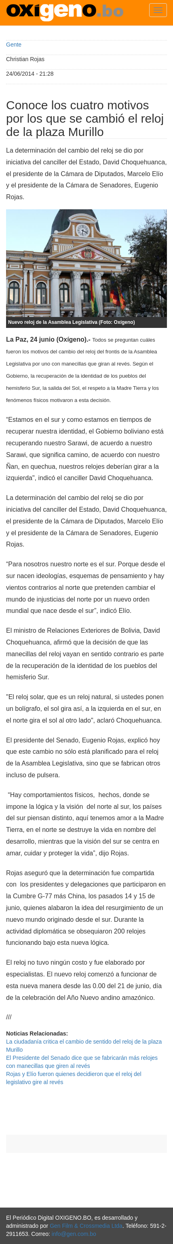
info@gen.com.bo (74, 1234)
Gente (13, 44)
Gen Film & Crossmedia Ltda (86, 1226)
